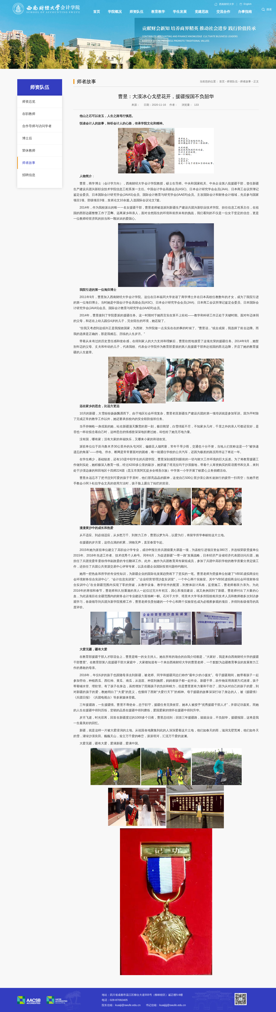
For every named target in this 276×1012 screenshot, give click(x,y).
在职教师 (28, 114)
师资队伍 (232, 81)
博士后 (27, 138)
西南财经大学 (224, 4)
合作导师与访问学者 (37, 126)
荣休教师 (28, 150)
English (245, 4)
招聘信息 (28, 175)
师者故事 (28, 163)
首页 (222, 81)
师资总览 (28, 101)
